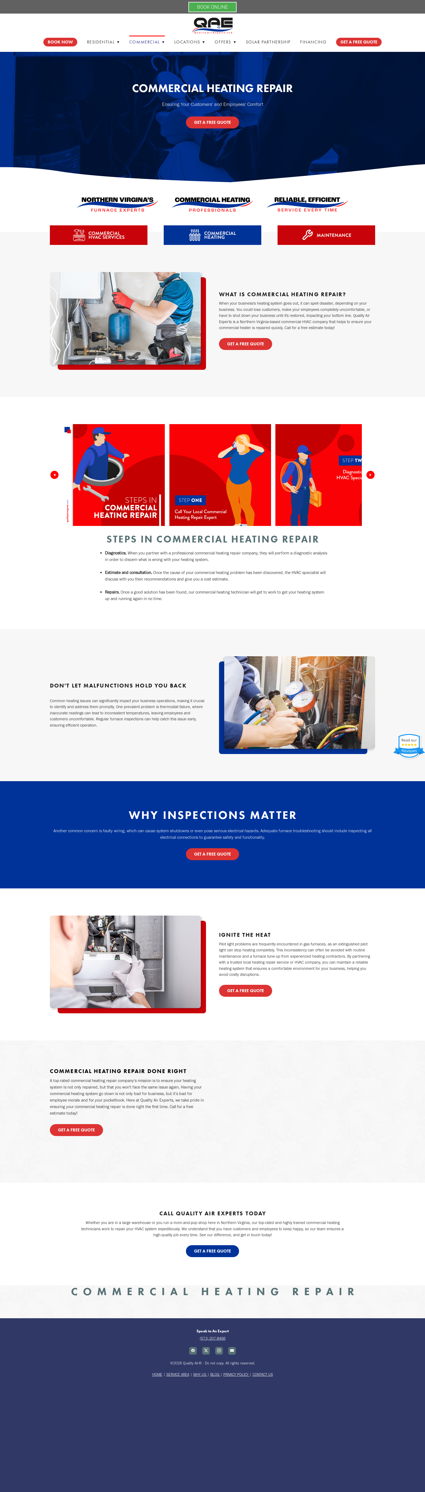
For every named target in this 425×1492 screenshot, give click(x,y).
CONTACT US (263, 1374)
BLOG (215, 1374)
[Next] (370, 475)
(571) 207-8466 (213, 1338)
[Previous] (54, 475)
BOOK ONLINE (212, 7)
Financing (313, 42)
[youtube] (232, 1351)
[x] (206, 1351)
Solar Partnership (268, 42)
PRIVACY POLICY (236, 1374)
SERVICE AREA (177, 1374)
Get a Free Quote (212, 122)
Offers (225, 42)
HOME (157, 1374)
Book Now (60, 42)
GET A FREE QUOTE (358, 42)
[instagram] (219, 1351)
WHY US (199, 1374)
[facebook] (193, 1351)
